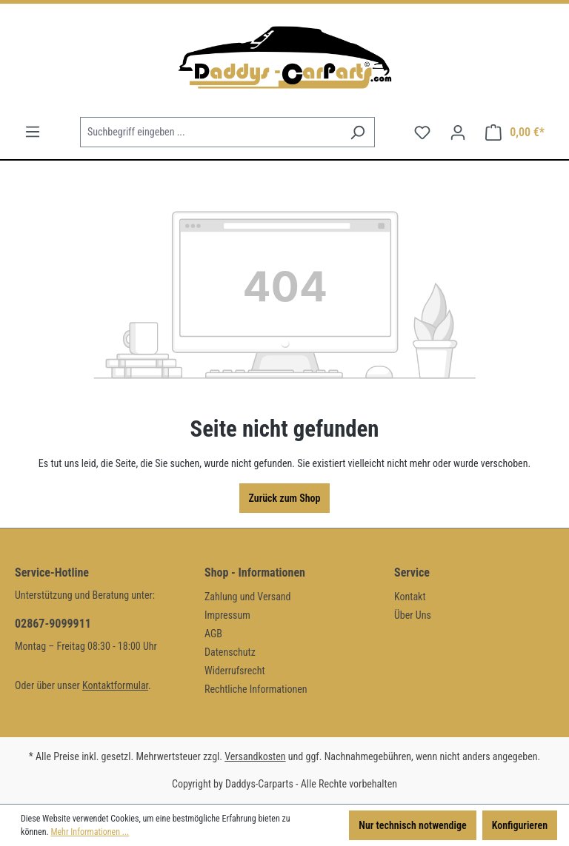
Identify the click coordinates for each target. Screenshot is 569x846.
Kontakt (410, 596)
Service (412, 572)
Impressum (227, 615)
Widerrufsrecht (234, 671)
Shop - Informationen (254, 572)
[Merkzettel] (422, 132)
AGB (213, 633)
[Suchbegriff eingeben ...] (210, 132)
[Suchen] (357, 132)
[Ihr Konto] (458, 132)
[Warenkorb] (515, 132)
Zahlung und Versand (247, 596)
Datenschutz (230, 652)
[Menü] (32, 132)
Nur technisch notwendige (412, 825)
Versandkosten (254, 756)
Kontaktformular (115, 685)
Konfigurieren (520, 825)
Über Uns (412, 615)
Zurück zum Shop (285, 498)
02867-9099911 (53, 624)
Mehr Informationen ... (89, 832)
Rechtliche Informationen (255, 689)
